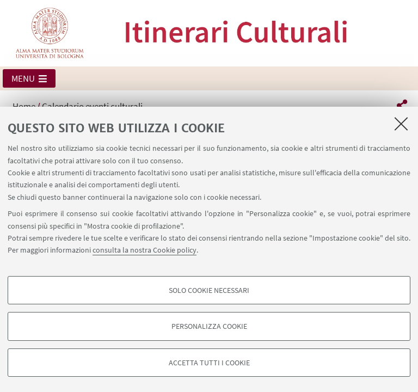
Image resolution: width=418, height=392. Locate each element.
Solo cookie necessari (209, 290)
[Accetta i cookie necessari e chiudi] (401, 123)
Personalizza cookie (209, 326)
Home (24, 106)
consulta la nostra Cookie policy (144, 250)
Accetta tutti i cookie (209, 362)
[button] (29, 78)
